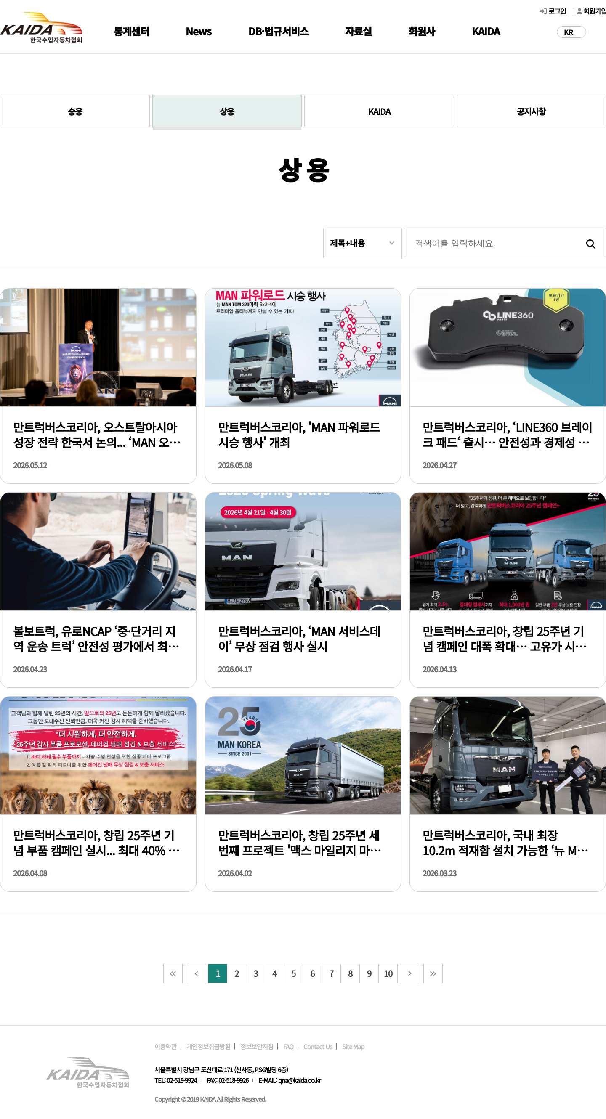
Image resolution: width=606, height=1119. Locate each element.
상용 (227, 111)
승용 (75, 111)
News (198, 31)
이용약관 (165, 1046)
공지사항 (531, 111)
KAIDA (486, 31)
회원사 (421, 31)
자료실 (358, 31)
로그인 (557, 11)
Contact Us (317, 1046)
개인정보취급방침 (208, 1046)
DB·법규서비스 (278, 31)
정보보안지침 (256, 1046)
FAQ (288, 1046)
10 (388, 973)
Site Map (353, 1046)
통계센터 (131, 31)
